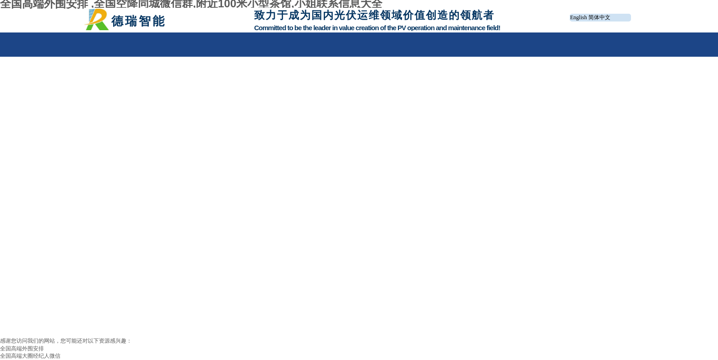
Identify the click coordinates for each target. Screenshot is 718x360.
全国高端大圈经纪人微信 (30, 356)
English (578, 17)
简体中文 (599, 17)
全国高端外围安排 (22, 348)
